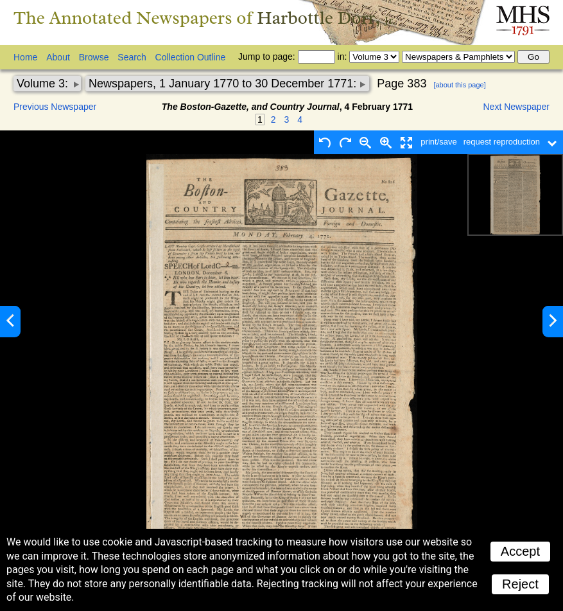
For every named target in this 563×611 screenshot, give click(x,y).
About (58, 57)
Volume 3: (44, 83)
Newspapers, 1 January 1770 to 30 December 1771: (224, 83)
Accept (520, 551)
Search (131, 57)
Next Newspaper (516, 107)
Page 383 (401, 83)
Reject (520, 584)
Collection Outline (190, 57)
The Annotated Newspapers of (204, 17)
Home (25, 57)
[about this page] (459, 85)
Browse (94, 57)
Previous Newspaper (54, 107)
